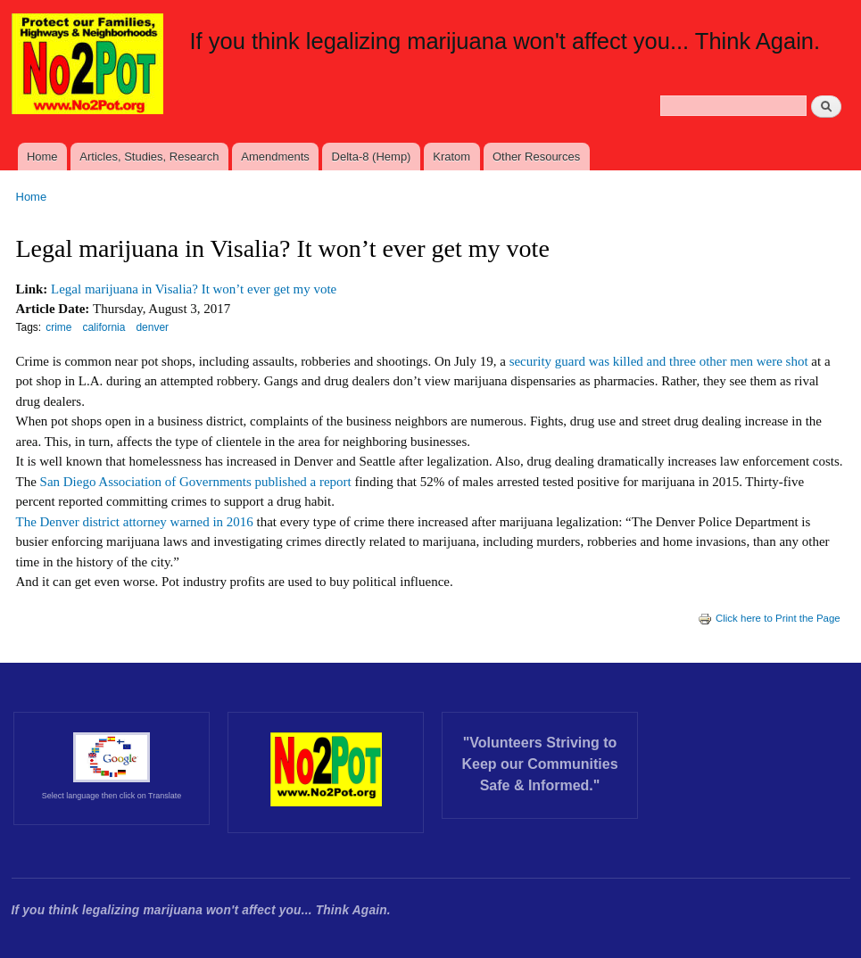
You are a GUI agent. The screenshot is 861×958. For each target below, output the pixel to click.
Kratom (451, 156)
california (103, 327)
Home (42, 156)
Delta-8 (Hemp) (371, 156)
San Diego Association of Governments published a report (194, 482)
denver (152, 327)
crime (58, 327)
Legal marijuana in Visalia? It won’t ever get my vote (193, 289)
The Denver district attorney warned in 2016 (134, 522)
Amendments (275, 156)
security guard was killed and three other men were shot (658, 361)
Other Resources (536, 156)
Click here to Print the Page (769, 618)
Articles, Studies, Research (149, 156)
